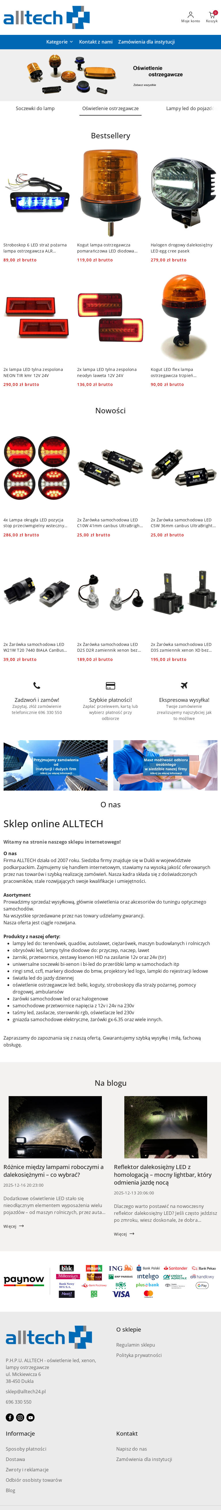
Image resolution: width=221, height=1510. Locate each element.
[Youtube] (30, 1417)
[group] (110, 75)
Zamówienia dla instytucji (144, 1459)
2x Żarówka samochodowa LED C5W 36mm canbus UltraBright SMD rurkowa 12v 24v (182, 523)
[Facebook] (10, 1417)
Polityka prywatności (139, 1355)
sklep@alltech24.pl (26, 1391)
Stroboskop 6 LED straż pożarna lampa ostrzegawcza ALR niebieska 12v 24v (35, 248)
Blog (11, 1490)
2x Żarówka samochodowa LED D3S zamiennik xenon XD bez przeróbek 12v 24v (181, 647)
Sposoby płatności (26, 1449)
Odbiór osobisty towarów (34, 1480)
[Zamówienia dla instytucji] (146, 42)
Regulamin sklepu (135, 1345)
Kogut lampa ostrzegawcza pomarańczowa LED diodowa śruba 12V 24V (105, 248)
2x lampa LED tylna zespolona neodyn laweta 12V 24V (107, 372)
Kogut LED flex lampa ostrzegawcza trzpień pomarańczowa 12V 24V (174, 372)
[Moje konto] (190, 17)
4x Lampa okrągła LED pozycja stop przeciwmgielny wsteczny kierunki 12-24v (33, 523)
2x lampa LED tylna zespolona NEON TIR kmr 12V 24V (33, 372)
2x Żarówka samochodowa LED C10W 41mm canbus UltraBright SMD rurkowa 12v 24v (109, 523)
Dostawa (15, 1459)
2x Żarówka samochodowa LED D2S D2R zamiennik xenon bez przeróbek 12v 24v (107, 647)
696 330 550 (18, 1402)
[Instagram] (20, 1417)
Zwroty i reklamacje (27, 1469)
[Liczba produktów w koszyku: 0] (212, 17)
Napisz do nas (131, 1449)
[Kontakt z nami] (96, 42)
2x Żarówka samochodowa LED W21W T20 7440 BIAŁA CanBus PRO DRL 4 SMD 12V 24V (33, 647)
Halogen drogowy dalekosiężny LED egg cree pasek (181, 247)
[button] (59, 42)
